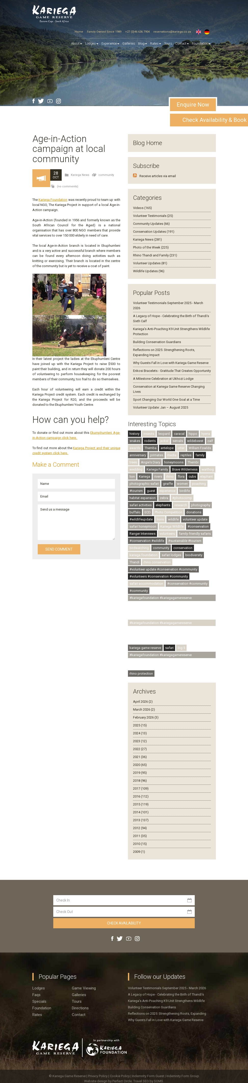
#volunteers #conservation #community (158, 576)
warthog (208, 469)
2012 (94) (140, 828)
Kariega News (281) (147, 239)
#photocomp (182, 498)
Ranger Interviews (142, 534)
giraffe (168, 484)
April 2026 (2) (143, 701)
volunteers (167, 534)
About (76, 43)
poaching (199, 484)
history (134, 434)
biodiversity (193, 555)
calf (210, 441)
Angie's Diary (150, 462)
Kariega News (80, 175)
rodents (150, 441)
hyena (205, 434)
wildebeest (195, 441)
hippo (193, 434)
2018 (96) (140, 780)
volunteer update (195, 519)
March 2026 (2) (144, 709)
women (182, 484)
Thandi (134, 562)
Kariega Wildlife (172, 526)
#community (138, 591)
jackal (164, 441)
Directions (80, 1008)
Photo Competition (168, 512)
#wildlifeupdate (141, 519)
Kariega (144, 476)
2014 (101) (141, 812)
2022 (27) (140, 749)
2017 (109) (141, 788)
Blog (142, 43)
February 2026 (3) (146, 717)
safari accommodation (146, 583)
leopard (164, 434)
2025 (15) (140, 725)
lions (160, 519)
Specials (39, 1001)
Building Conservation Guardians (157, 342)
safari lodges (171, 555)
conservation (182, 548)
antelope (167, 448)
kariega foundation (143, 555)
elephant (206, 476)
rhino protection (141, 673)
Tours (168, 43)
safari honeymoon (142, 526)
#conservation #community (187, 583)
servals (178, 441)
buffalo (134, 512)
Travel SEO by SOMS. (148, 1081)
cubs (192, 476)
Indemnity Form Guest (148, 1076)
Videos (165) (142, 208)
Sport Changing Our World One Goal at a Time (166, 399)
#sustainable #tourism (184, 541)
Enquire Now (193, 104)
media (171, 455)
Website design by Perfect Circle (108, 1081)
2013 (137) (141, 820)
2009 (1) (139, 852)
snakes (134, 441)
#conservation (198, 526)
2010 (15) (140, 844)
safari (169, 648)
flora (181, 476)
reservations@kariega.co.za (172, 31)
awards (134, 448)
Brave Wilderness (185, 469)
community (106, 175)
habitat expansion (142, 498)
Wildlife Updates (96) (148, 271)
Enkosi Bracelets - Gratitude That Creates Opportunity (172, 371)
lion (132, 476)
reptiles (185, 455)
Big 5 (181, 648)
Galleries (128, 43)
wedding (135, 469)
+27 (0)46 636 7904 (137, 31)
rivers (158, 476)
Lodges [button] (91, 43)
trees (133, 462)
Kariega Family (157, 469)
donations (193, 512)
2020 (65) (140, 765)
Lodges (38, 988)
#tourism (136, 491)
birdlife (184, 491)
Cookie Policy (120, 1076)
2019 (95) (140, 773)
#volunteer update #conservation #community (163, 569)
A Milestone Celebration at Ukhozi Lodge (163, 379)
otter (181, 448)
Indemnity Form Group (182, 1076)
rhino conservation (157, 562)
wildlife (173, 519)
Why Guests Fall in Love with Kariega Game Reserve (170, 363)
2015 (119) (141, 804)
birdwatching (139, 548)
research (180, 505)
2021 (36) (140, 757)
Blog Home (147, 143)
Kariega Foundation (52, 200)
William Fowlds (200, 448)
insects (148, 434)
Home (79, 31)
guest (151, 491)
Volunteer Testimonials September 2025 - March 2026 (167, 988)
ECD (148, 512)
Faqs (36, 995)
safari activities (140, 505)
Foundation (201, 43)
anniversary (137, 455)
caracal (179, 434)
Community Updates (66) (151, 224)
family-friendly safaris (195, 534)
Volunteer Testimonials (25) (153, 216)
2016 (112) (141, 796)
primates (156, 455)
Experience (110, 43)
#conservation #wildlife (146, 541)
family (199, 455)
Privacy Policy (98, 1076)
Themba (150, 448)
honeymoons (174, 462)
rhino (170, 476)
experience (167, 491)
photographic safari (144, 484)
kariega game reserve (145, 648)
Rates (155, 43)
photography (200, 505)
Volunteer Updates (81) (150, 263)
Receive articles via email (157, 176)
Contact (182, 43)
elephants (163, 505)
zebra (164, 498)
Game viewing (84, 988)
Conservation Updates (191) (153, 231)
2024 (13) (140, 733)
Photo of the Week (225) (151, 247)
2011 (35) (140, 836)
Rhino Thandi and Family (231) (155, 255)
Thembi (193, 462)
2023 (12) (140, 741)
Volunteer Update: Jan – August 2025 (160, 407)
